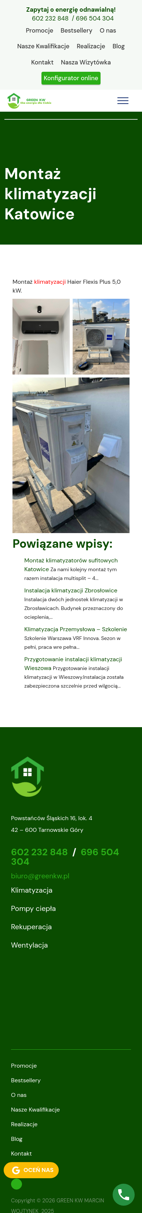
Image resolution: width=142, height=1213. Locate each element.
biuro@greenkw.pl (40, 876)
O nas (108, 30)
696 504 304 (95, 18)
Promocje (39, 30)
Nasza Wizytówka (86, 62)
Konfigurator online (71, 78)
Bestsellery (76, 30)
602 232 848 (50, 18)
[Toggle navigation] (123, 100)
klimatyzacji (50, 282)
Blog (119, 46)
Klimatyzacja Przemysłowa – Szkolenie (75, 629)
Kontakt (42, 62)
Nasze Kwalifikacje (43, 46)
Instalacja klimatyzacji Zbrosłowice (70, 590)
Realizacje (91, 46)
